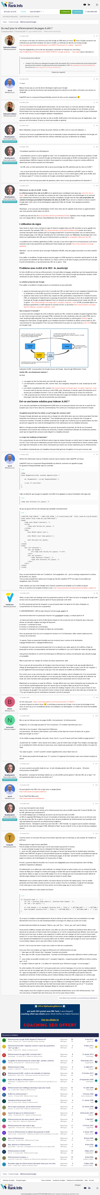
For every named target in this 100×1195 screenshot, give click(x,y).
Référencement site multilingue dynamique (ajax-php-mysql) (29, 1088)
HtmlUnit (85, 318)
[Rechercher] (90, 11)
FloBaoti (91, 1115)
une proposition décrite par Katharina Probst (53, 216)
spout (91, 1075)
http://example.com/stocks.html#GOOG (82, 65)
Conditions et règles (58, 1180)
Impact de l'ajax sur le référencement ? (21, 1113)
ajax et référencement (35, 31)
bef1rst (10, 1153)
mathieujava (11, 1081)
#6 (97, 186)
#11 (96, 764)
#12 (96, 785)
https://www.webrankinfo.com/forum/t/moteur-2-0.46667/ (54, 702)
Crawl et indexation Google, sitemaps (33, 1041)
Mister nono (11, 1140)
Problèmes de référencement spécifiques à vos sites (42, 1134)
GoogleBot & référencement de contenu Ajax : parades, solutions (31, 1061)
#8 (97, 593)
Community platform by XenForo (38, 1194)
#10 (96, 716)
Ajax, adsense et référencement (19, 1145)
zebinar (10, 1115)
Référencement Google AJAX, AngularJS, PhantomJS (27, 1039)
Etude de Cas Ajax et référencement (21, 1080)
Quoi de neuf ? (36, 12)
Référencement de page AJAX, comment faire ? (25, 1054)
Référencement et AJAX (16, 1151)
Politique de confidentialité (74, 1180)
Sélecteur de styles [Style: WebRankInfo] (9, 1180)
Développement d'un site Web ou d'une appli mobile (39, 1146)
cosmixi (10, 1096)
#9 (97, 697)
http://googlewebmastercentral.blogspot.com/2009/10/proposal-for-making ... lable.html (50, 45)
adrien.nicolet (12, 1134)
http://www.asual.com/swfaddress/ (31, 798)
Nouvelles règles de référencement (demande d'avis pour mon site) (31, 1163)
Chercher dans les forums (30, 16)
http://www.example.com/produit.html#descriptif (61, 230)
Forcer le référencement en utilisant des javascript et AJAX (29, 1132)
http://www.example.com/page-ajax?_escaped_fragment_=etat (53, 302)
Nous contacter (46, 1180)
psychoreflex (11, 1146)
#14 (96, 833)
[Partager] (94, 36)
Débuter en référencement (30, 1050)
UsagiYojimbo (89, 1062)
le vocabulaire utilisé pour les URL (79, 237)
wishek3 (10, 1069)
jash (9, 1102)
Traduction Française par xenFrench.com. (67, 1194)
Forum (23, 12)
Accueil (91, 1180)
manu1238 (11, 1159)
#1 (97, 36)
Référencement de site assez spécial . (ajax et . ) (25, 1119)
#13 (96, 803)
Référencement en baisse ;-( (18, 1157)
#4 (97, 125)
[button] (43, 11)
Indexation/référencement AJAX (19, 1100)
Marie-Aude (90, 1090)
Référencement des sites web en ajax (21, 1126)
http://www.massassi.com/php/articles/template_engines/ (74, 588)
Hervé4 (10, 1041)
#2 (97, 79)
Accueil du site (10, 12)
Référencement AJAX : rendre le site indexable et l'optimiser (29, 1073)
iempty (10, 1050)
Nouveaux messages (10, 16)
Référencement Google (32, 1062)
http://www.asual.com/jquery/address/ (33, 792)
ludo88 (91, 1146)
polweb (91, 1108)
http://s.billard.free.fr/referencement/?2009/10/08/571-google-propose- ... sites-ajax (49, 52)
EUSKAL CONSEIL (88, 1159)
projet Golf (86, 323)
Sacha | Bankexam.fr (87, 1096)
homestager (11, 1056)
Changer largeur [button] (21, 1180)
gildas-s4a (90, 1041)
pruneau (10, 1108)
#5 (97, 147)
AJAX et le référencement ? (18, 1094)
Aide (85, 1180)
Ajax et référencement (16, 1138)
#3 (97, 102)
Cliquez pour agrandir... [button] (59, 72)
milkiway (10, 1062)
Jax (9, 1090)
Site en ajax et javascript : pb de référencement (24, 1107)
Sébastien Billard (8, 31)
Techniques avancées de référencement (37, 1075)
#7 (97, 454)
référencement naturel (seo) (52, 31)
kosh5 (10, 1165)
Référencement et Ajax (16, 1067)
